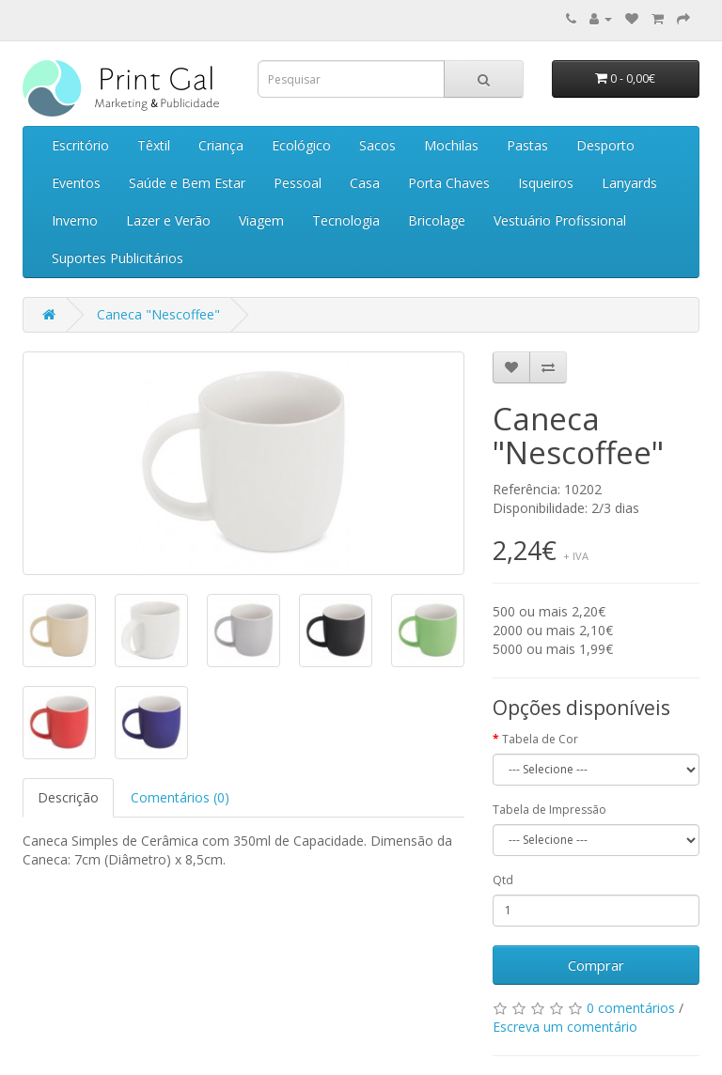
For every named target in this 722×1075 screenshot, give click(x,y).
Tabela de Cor (540, 739)
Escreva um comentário (565, 1027)
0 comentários (631, 1008)
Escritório (80, 145)
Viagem (261, 220)
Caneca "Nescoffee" (158, 314)
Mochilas (451, 145)
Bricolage (436, 220)
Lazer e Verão (168, 220)
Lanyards (629, 183)
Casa (365, 183)
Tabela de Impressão (549, 810)
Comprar (596, 965)
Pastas (527, 145)
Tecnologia (346, 220)
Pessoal (298, 183)
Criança (220, 145)
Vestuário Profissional (560, 220)
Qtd (503, 880)
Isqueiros (545, 183)
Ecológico (301, 145)
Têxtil (153, 145)
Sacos (377, 145)
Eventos (76, 183)
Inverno (75, 220)
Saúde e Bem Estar (187, 183)
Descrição (68, 797)
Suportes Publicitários (117, 258)
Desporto (605, 145)
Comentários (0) (180, 797)
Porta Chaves (449, 183)
